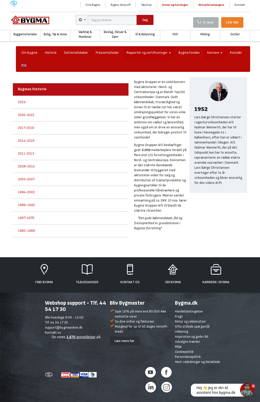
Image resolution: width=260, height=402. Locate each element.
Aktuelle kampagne (211, 5)
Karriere (214, 52)
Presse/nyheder (107, 52)
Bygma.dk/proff (121, 5)
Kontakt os (53, 332)
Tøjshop (146, 5)
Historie (51, 52)
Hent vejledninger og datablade (197, 362)
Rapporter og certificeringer (148, 52)
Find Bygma (93, 5)
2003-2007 (26, 179)
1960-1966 (26, 230)
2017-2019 (26, 128)
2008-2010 (26, 166)
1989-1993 (26, 205)
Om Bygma (29, 52)
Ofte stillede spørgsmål (192, 326)
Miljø (178, 346)
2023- (22, 102)
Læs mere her (125, 341)
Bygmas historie (32, 89)
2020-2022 (26, 115)
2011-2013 (26, 153)
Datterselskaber (76, 52)
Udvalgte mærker (187, 341)
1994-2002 (26, 192)
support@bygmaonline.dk (63, 327)
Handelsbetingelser (189, 311)
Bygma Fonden (189, 52)
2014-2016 (26, 140)
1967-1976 (26, 218)
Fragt (179, 316)
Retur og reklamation (190, 321)
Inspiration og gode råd (191, 336)
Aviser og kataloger (175, 5)
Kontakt (240, 5)
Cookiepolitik (184, 352)
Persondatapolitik (188, 357)
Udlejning (181, 331)
